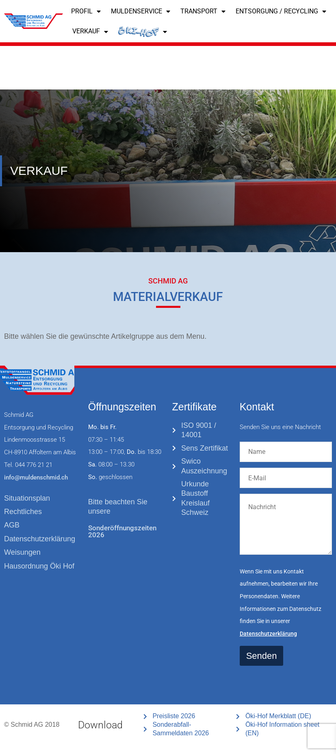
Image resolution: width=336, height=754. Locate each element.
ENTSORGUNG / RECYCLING (281, 11)
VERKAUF (90, 31)
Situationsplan (27, 498)
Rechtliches (23, 512)
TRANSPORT (202, 11)
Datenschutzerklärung (39, 539)
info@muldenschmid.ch (36, 477)
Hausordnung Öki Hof (39, 566)
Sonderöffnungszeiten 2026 (122, 531)
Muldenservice (140, 11)
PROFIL (86, 11)
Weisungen (22, 552)
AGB (12, 525)
